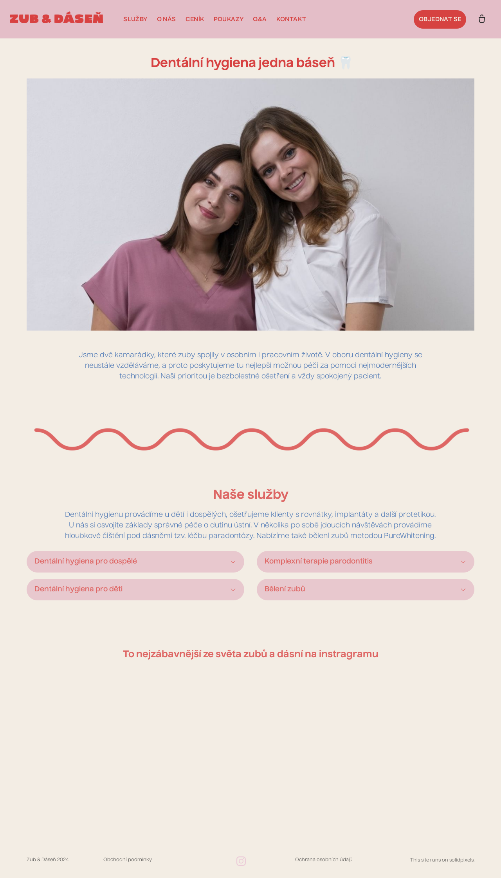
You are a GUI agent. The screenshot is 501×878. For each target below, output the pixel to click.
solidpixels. (461, 863)
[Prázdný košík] (476, 19)
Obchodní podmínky (127, 862)
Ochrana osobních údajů (324, 862)
